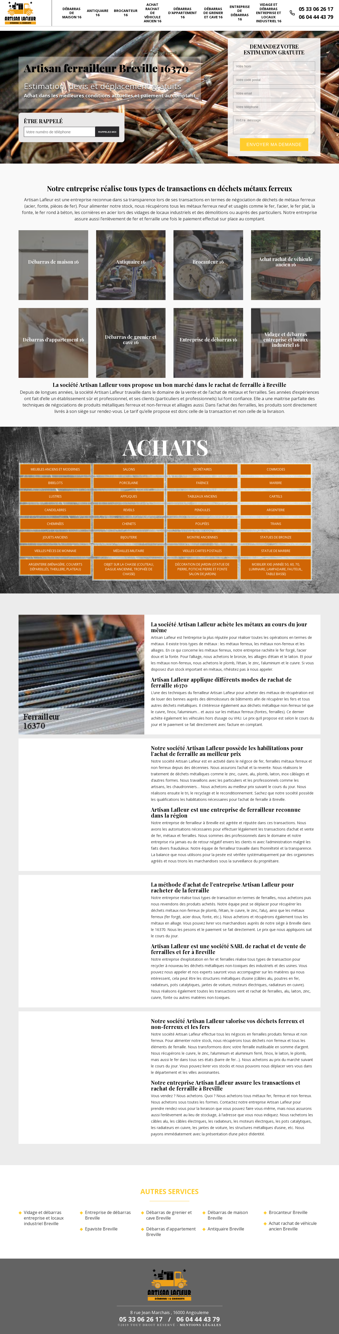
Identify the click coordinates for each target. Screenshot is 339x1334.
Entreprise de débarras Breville (108, 1215)
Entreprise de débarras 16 (240, 13)
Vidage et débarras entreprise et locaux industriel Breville (44, 1218)
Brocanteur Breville (288, 1212)
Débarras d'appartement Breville (171, 1231)
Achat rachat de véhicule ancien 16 (152, 12)
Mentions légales (200, 1325)
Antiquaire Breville (226, 1229)
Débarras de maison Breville (228, 1215)
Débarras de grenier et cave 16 (213, 12)
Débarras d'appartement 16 (182, 12)
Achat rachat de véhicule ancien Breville (293, 1226)
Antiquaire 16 (97, 12)
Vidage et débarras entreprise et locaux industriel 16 (268, 12)
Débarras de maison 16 (71, 12)
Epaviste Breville (101, 1229)
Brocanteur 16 (125, 12)
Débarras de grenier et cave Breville (169, 1215)
